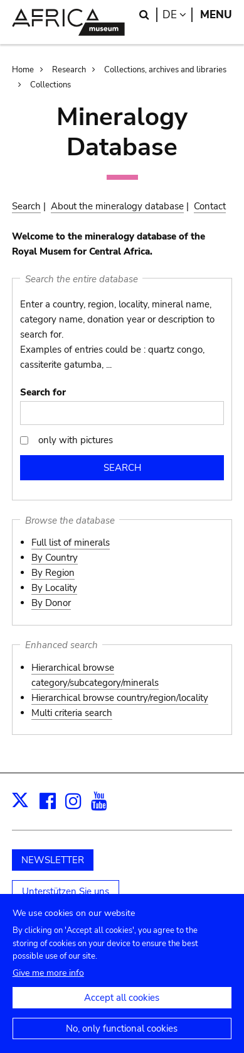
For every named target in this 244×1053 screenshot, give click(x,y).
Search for (43, 392)
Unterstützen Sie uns (65, 891)
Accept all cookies (121, 1009)
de (177, 15)
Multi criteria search (71, 713)
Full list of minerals (70, 542)
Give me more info (48, 984)
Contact (210, 206)
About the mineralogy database (117, 206)
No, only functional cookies (122, 1040)
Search (26, 206)
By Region (53, 572)
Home (23, 69)
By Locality (54, 588)
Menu (216, 15)
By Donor (51, 603)
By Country (54, 557)
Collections (50, 85)
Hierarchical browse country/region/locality (119, 698)
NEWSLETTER (52, 860)
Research (69, 69)
